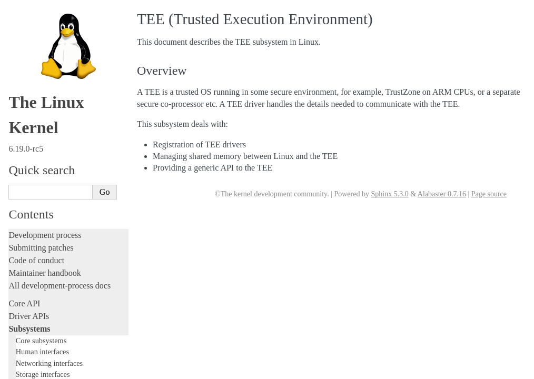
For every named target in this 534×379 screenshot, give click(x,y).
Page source (489, 194)
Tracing (21, 178)
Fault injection (32, 191)
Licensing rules (34, 115)
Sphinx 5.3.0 (389, 194)
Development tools (40, 140)
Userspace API (33, 285)
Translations (29, 369)
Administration (34, 234)
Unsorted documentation (50, 351)
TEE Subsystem (46, 86)
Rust (16, 216)
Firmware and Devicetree (51, 315)
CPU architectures (39, 333)
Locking (22, 97)
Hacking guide (33, 166)
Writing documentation (47, 128)
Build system (30, 247)
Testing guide (31, 153)
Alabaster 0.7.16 (442, 194)
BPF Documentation (51, 14)
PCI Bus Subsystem (50, 35)
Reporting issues (36, 259)
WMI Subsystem (46, 76)
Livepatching (30, 204)
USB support (40, 24)
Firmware (24, 302)
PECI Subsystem (46, 65)
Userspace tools (35, 272)
